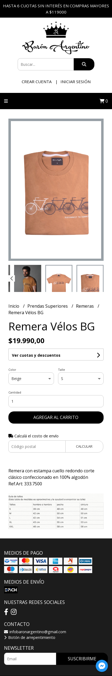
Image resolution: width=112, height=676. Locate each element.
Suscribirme (82, 659)
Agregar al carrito (55, 417)
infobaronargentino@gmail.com (35, 631)
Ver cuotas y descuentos (36, 355)
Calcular (84, 446)
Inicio (14, 306)
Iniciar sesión (75, 81)
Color (12, 370)
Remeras (85, 306)
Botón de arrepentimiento (29, 637)
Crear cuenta (37, 81)
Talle (61, 370)
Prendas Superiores (48, 306)
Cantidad (14, 392)
